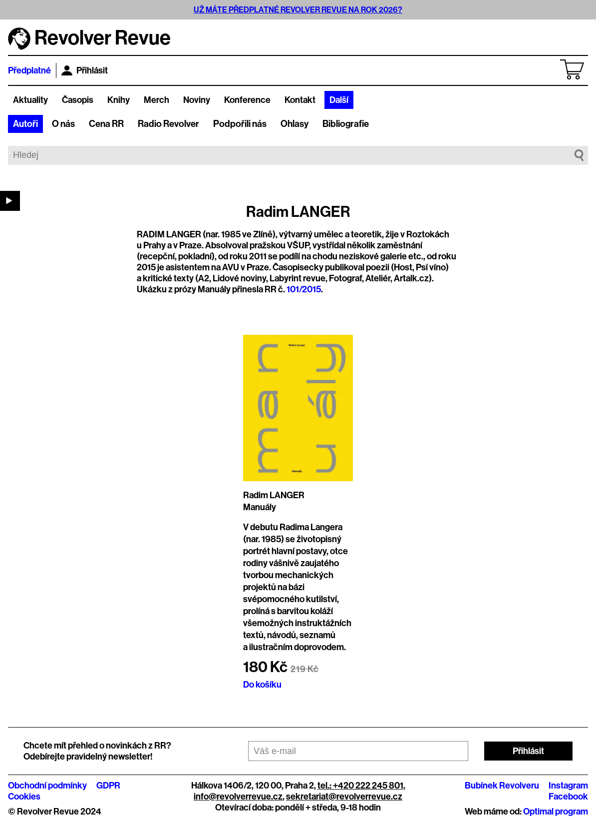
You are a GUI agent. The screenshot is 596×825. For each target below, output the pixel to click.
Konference (247, 99)
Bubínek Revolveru (502, 785)
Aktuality (30, 99)
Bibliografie (345, 123)
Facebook (568, 796)
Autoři (25, 123)
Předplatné (29, 70)
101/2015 (304, 289)
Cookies (24, 796)
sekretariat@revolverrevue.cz (344, 796)
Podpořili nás (240, 123)
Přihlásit (84, 70)
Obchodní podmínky (47, 785)
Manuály (259, 507)
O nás (63, 123)
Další (338, 99)
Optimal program (555, 811)
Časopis (77, 99)
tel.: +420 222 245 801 (360, 785)
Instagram (568, 785)
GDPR (108, 785)
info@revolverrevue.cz (238, 796)
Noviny (196, 99)
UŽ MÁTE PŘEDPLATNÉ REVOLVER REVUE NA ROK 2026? (298, 9)
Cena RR (106, 123)
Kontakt (300, 99)
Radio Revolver (168, 123)
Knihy (118, 99)
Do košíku (262, 684)
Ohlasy (294, 123)
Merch (156, 99)
